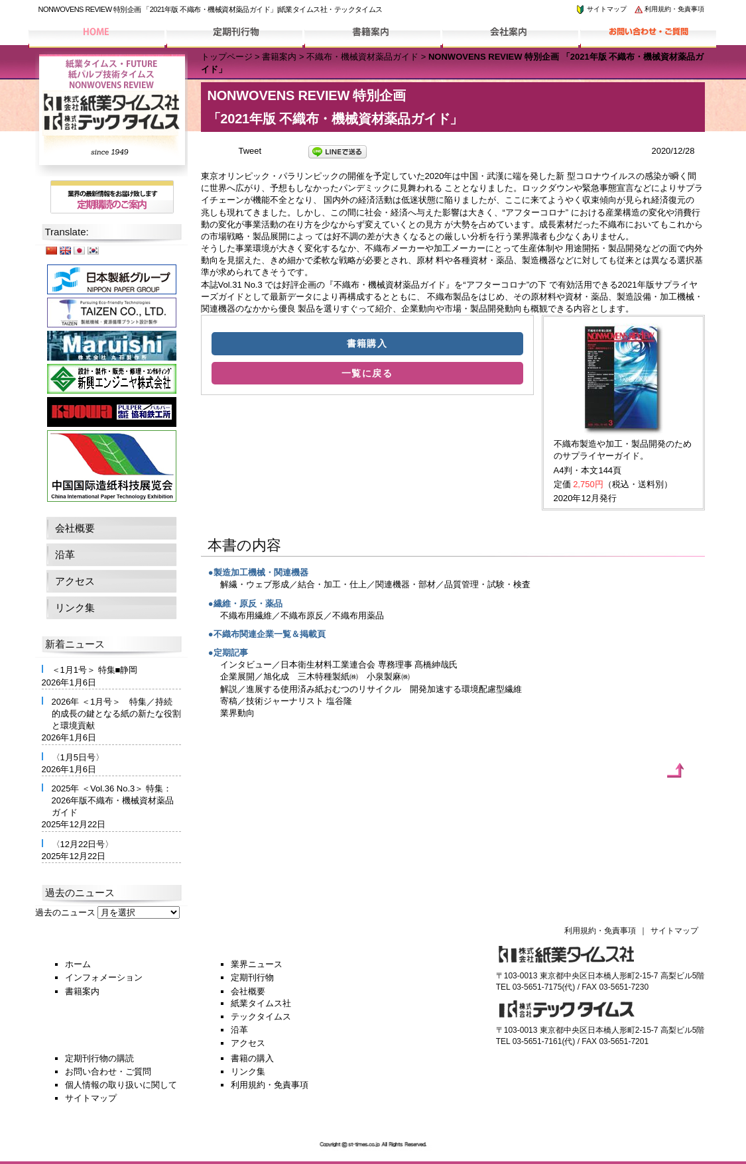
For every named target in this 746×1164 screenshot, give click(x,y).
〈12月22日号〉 (83, 844)
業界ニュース (256, 964)
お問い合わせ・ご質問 (108, 1072)
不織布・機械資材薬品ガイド (362, 57)
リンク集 (75, 607)
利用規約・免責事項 (669, 9)
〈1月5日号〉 (78, 757)
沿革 (65, 554)
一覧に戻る (367, 373)
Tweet (250, 151)
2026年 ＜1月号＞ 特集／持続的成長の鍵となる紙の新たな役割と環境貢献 (116, 713)
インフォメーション (104, 977)
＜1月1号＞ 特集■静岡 (95, 670)
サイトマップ (601, 9)
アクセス (75, 581)
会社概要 (75, 528)
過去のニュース (65, 912)
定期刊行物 (252, 977)
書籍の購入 (252, 1058)
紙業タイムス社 (261, 1003)
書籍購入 (367, 343)
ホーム (78, 964)
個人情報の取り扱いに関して (121, 1085)
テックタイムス (261, 1016)
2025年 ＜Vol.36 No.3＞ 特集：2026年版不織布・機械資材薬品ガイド (113, 800)
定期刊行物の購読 (99, 1058)
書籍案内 (279, 57)
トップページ (227, 57)
